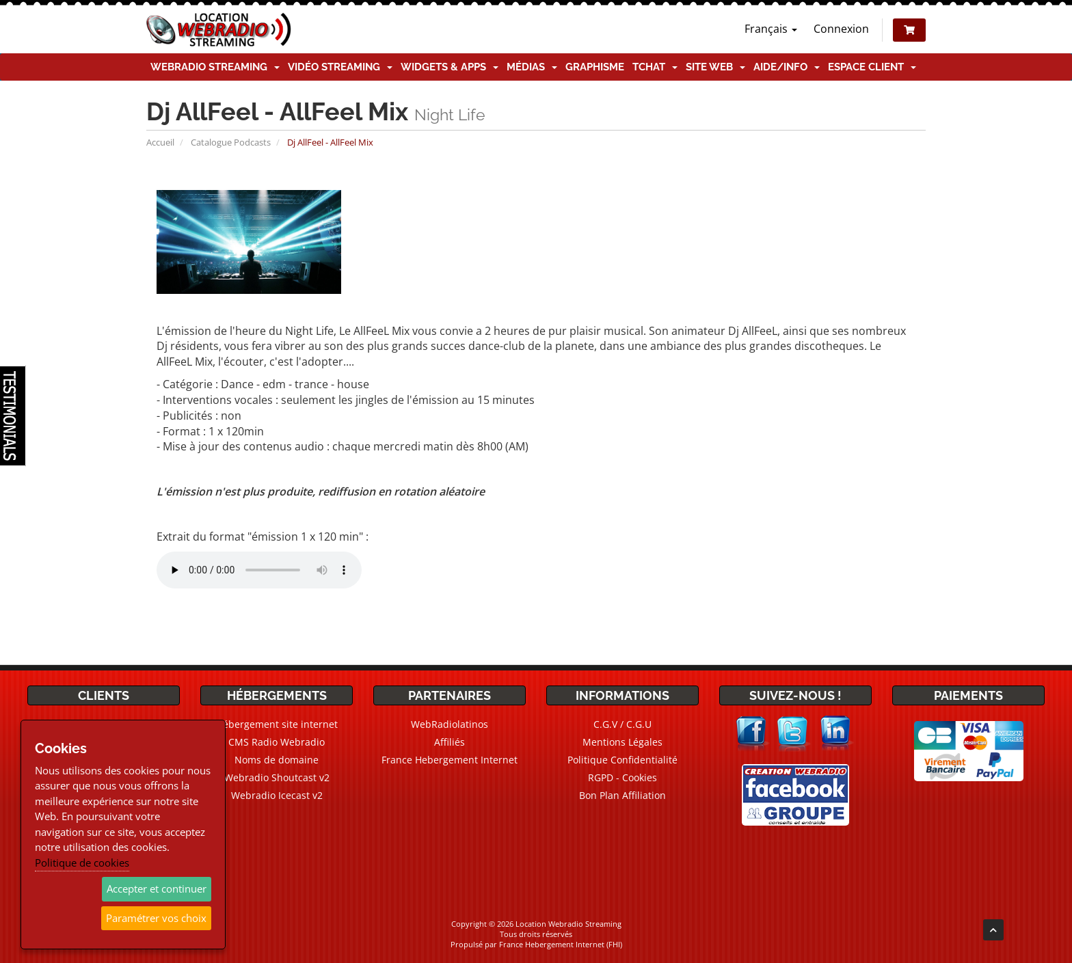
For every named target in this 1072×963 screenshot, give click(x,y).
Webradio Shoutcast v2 (277, 777)
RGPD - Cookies (622, 777)
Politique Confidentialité (622, 759)
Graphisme (594, 67)
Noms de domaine (276, 759)
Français (771, 28)
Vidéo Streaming (340, 67)
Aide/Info (786, 67)
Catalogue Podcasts (231, 142)
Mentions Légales (622, 741)
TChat (655, 67)
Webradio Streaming (215, 67)
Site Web (715, 67)
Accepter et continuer (156, 888)
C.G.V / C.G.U (622, 724)
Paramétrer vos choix (156, 918)
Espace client (872, 67)
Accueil (160, 142)
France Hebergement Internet (449, 759)
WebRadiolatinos (449, 724)
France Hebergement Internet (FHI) (560, 944)
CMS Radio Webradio (276, 741)
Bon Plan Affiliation (622, 795)
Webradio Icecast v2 (277, 795)
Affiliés (449, 741)
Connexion (841, 28)
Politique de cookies (82, 862)
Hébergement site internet (277, 724)
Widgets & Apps (449, 67)
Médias (532, 67)
